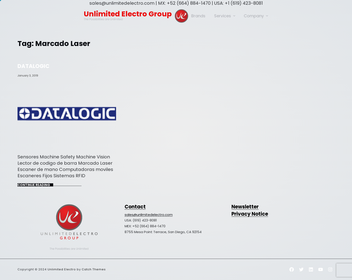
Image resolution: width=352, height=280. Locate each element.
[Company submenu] (267, 15)
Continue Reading (34, 184)
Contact (135, 206)
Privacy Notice (249, 213)
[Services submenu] (234, 15)
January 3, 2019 (28, 75)
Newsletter (245, 206)
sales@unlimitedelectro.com (149, 214)
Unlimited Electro (62, 269)
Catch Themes (94, 269)
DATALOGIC (33, 66)
